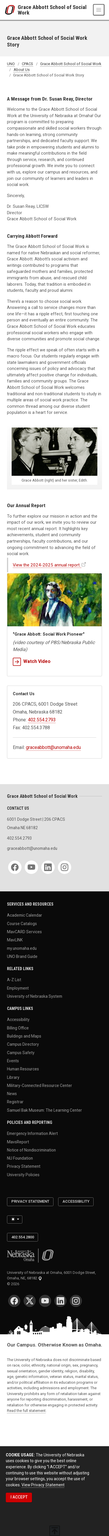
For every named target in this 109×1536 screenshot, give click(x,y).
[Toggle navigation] (98, 9)
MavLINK (15, 940)
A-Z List (14, 979)
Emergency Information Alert (32, 1133)
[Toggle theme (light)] (14, 1219)
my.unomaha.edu (22, 948)
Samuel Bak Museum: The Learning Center (44, 1110)
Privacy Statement (23, 1166)
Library (13, 1077)
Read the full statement (26, 1410)
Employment (18, 988)
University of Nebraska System (34, 996)
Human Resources (23, 1069)
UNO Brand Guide (22, 956)
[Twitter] (30, 1301)
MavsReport (18, 1141)
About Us (22, 69)
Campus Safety (21, 1052)
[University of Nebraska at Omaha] (11, 10)
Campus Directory (23, 1044)
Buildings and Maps (24, 1036)
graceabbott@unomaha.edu (53, 747)
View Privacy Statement (43, 1485)
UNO (11, 64)
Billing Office (18, 1027)
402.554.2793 (42, 720)
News (12, 1093)
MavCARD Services (24, 931)
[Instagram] (64, 867)
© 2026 (14, 1284)
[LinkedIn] (48, 867)
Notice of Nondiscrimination (31, 1149)
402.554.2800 (22, 1237)
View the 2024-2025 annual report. (47, 565)
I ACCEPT (19, 1497)
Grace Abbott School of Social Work (52, 10)
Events (13, 1060)
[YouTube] (31, 867)
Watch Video (32, 661)
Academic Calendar (24, 915)
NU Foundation (20, 1158)
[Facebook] (15, 867)
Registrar (15, 1101)
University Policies (23, 1174)
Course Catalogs (22, 923)
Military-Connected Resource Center (39, 1085)
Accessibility (18, 1019)
